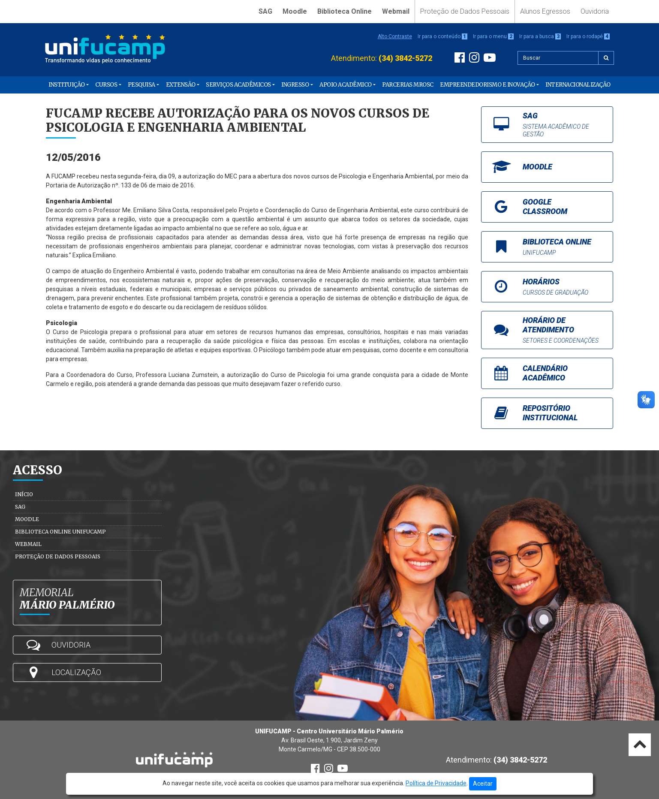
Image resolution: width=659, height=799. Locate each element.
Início (24, 494)
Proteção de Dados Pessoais (464, 11)
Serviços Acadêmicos (238, 84)
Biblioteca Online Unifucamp (60, 531)
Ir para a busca (540, 36)
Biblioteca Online (344, 11)
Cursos (106, 84)
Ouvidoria (595, 11)
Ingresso (295, 84)
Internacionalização (578, 84)
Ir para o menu (493, 36)
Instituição (66, 84)
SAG (265, 11)
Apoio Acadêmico (345, 84)
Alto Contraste (395, 36)
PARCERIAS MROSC (407, 84)
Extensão (181, 84)
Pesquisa (141, 84)
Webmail (395, 11)
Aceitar (483, 783)
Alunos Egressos (545, 11)
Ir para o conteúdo (442, 36)
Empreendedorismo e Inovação (487, 84)
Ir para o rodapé (588, 36)
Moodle (295, 11)
